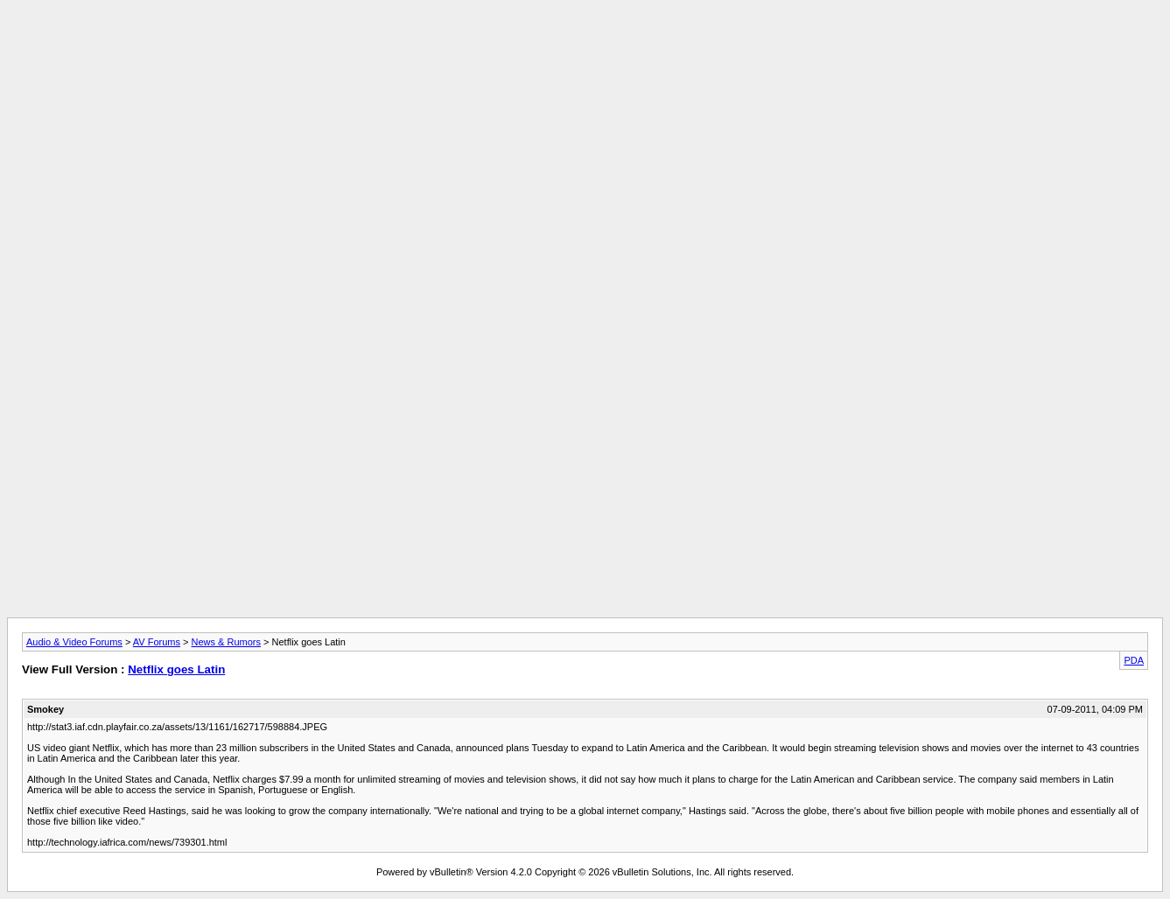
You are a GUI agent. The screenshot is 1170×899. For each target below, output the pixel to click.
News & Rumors (226, 642)
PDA (1134, 660)
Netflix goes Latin (176, 669)
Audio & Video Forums (74, 642)
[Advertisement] (585, 46)
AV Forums (156, 642)
